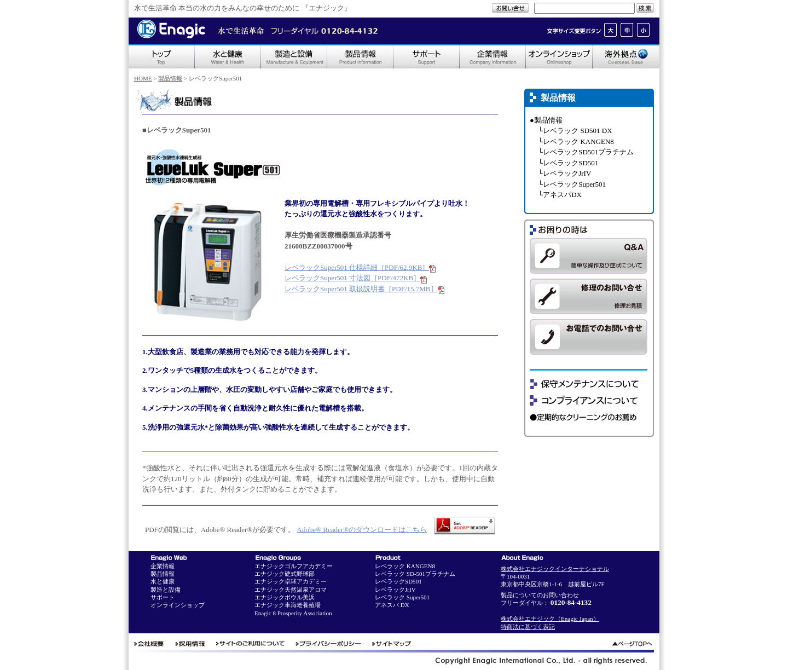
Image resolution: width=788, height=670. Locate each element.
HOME (143, 78)
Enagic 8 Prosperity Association (293, 613)
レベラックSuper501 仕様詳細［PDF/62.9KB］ (360, 267)
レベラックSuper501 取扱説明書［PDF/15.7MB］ (364, 289)
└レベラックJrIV (564, 173)
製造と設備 (165, 589)
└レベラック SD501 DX (575, 130)
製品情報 (170, 78)
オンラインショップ (177, 605)
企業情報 (162, 566)
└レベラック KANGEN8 (576, 141)
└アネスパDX (560, 194)
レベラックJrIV (395, 589)
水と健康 (162, 581)
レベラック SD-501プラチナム (415, 573)
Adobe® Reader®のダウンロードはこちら (362, 529)
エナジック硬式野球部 (284, 573)
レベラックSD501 (398, 581)
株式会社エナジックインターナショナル (555, 568)
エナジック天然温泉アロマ (290, 589)
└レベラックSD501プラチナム (586, 152)
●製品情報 (546, 120)
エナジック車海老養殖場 (287, 605)
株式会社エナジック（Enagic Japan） (550, 618)
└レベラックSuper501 (572, 184)
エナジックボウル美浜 (284, 597)
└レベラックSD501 (568, 163)
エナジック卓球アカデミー (290, 581)
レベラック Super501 (402, 597)
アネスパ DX (392, 605)
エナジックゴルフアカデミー (293, 566)
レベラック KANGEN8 (405, 566)
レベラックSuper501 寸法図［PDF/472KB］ (356, 278)
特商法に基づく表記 (528, 626)
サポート (162, 597)
